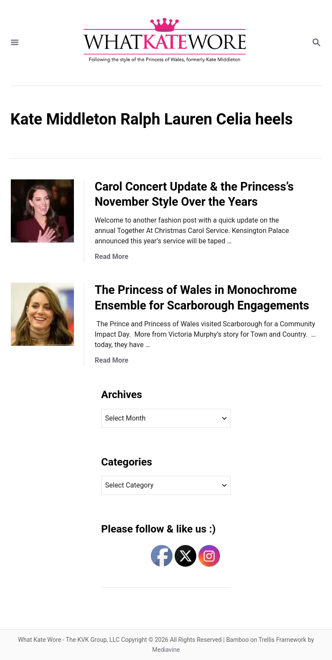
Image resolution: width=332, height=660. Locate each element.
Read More (111, 256)
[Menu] (14, 43)
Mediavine (166, 649)
